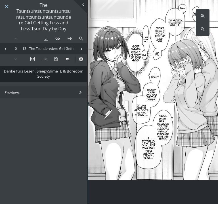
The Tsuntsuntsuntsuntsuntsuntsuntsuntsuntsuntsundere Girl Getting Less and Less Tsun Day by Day (43, 17)
